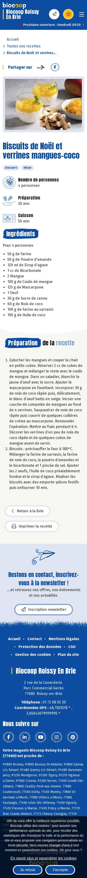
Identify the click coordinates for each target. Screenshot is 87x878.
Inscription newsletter (43, 609)
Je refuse (27, 870)
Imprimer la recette (32, 526)
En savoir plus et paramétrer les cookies (43, 858)
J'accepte (60, 870)
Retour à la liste (28, 511)
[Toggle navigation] (81, 16)
